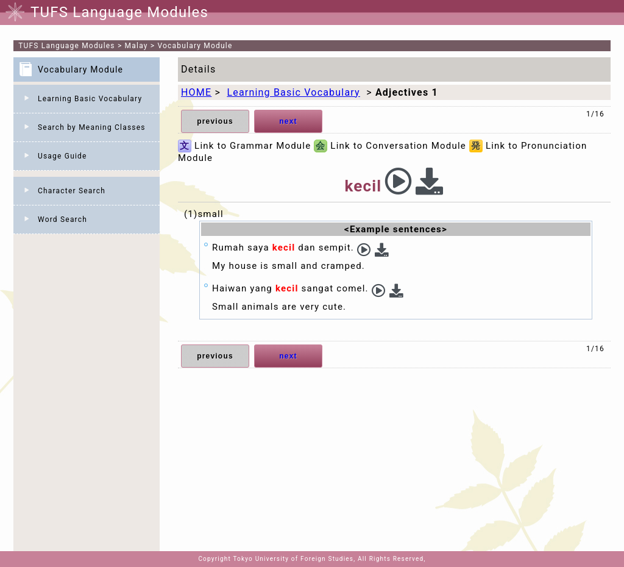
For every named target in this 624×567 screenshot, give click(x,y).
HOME (196, 92)
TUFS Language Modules (66, 45)
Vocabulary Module (195, 45)
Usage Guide (62, 156)
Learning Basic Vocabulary (90, 98)
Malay (136, 45)
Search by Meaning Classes (92, 127)
